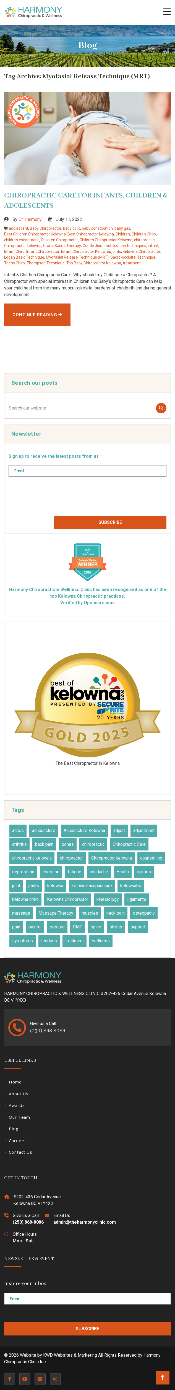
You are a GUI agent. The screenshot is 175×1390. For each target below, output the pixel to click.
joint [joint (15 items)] (16, 885)
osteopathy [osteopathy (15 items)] (144, 913)
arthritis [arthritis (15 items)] (19, 844)
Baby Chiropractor (45, 228)
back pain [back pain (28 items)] (44, 844)
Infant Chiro (14, 251)
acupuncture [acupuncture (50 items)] (43, 830)
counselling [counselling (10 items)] (151, 858)
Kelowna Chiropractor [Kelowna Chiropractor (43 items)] (67, 899)
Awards (17, 1105)
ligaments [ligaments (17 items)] (136, 899)
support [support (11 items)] (137, 927)
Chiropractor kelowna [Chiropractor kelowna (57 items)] (111, 858)
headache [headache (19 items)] (99, 871)
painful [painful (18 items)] (34, 927)
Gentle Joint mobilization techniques (114, 245)
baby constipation (97, 228)
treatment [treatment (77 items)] (74, 940)
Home (15, 1082)
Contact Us (20, 1152)
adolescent (18, 228)
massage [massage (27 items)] (21, 913)
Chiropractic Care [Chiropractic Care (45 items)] (129, 844)
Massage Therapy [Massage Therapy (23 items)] (55, 913)
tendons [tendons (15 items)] (49, 940)
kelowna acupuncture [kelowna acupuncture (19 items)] (92, 885)
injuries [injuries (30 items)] (144, 871)
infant (153, 245)
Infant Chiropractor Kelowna (85, 251)
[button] (167, 12)
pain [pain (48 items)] (16, 927)
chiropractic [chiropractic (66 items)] (93, 844)
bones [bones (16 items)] (68, 844)
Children (123, 234)
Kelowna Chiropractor (141, 251)
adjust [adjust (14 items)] (119, 830)
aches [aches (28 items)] (18, 830)
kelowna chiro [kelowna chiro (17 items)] (25, 899)
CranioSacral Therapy (62, 245)
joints (116, 251)
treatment (132, 263)
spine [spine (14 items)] (95, 927)
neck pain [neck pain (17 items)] (115, 913)
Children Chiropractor (59, 240)
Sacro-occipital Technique (132, 257)
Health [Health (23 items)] (122, 871)
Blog (14, 1128)
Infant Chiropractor (42, 251)
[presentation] (51, 498)
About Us (18, 1093)
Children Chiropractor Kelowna (106, 240)
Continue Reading (37, 314)
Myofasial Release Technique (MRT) (77, 257)
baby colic (71, 228)
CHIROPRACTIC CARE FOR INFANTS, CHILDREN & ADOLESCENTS (85, 200)
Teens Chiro (14, 263)
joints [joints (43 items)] (33, 885)
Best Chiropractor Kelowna (90, 234)
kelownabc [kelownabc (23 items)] (130, 885)
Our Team (19, 1117)
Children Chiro (144, 234)
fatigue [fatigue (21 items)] (74, 871)
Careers (17, 1140)
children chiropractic (21, 240)
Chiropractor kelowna (22, 245)
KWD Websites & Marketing (70, 1355)
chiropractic (144, 240)
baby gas (122, 228)
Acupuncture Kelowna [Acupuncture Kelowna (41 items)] (84, 830)
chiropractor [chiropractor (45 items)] (71, 858)
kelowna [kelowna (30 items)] (55, 885)
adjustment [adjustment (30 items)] (144, 830)
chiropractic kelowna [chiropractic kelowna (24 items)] (32, 858)
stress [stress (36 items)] (115, 927)
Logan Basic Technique (24, 257)
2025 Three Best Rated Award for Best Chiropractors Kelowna (87, 707)
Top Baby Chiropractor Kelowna (93, 263)
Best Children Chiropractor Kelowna (35, 234)
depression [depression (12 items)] (23, 871)
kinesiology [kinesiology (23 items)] (107, 899)
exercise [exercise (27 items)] (51, 871)
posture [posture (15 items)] (57, 927)
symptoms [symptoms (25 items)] (22, 940)
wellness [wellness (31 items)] (101, 940)
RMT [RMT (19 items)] (77, 927)
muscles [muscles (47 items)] (90, 913)
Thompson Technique (46, 263)
